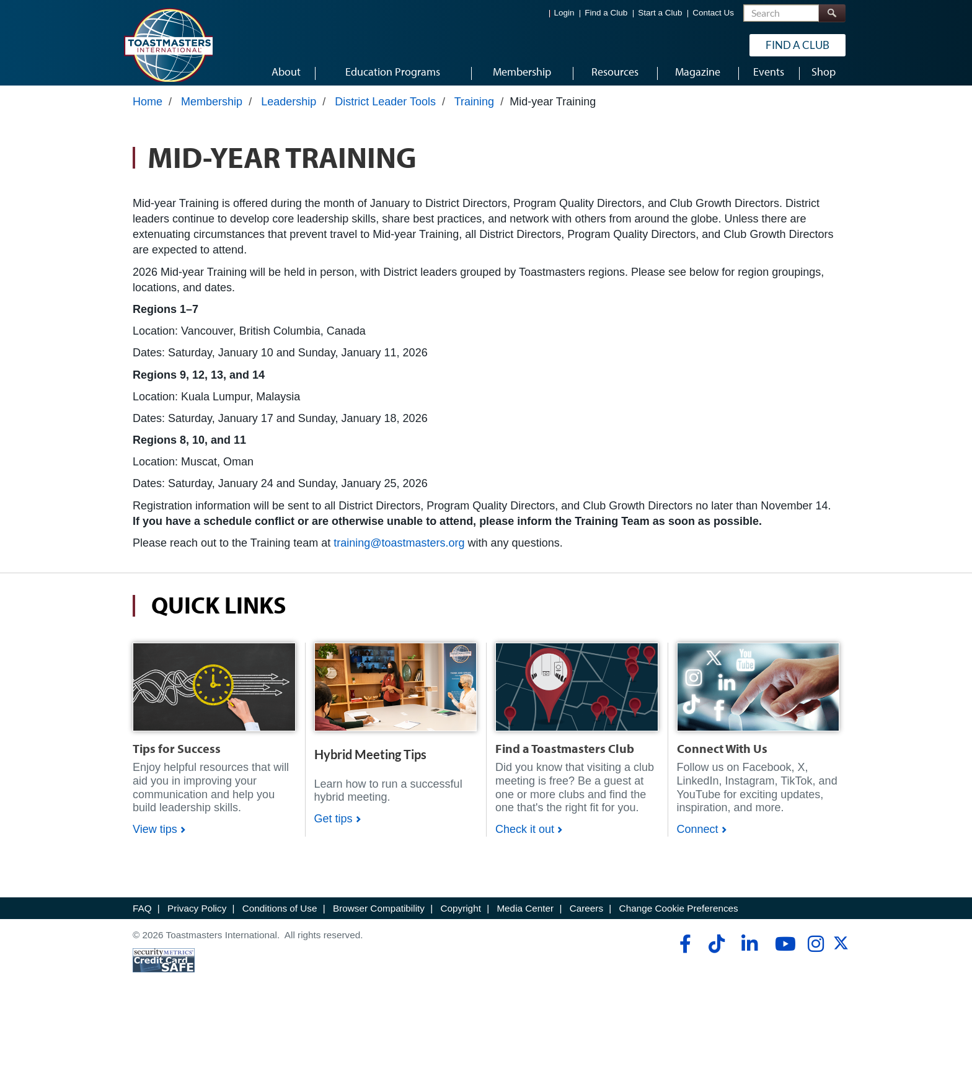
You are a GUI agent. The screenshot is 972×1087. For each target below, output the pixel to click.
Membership (211, 109)
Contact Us (713, 12)
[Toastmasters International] (168, 44)
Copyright (460, 916)
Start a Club (660, 12)
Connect (697, 837)
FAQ (142, 916)
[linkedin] (749, 951)
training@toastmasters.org (399, 551)
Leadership (288, 109)
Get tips (333, 827)
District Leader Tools (385, 109)
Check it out (524, 837)
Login (564, 12)
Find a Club (606, 12)
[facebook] (683, 951)
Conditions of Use (279, 916)
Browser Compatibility (379, 916)
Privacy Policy (196, 916)
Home (147, 109)
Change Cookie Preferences (678, 916)
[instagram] (815, 951)
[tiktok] (716, 951)
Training (474, 109)
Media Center (525, 916)
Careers (586, 916)
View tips (155, 837)
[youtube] (783, 951)
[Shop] (214, 694)
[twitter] (841, 955)
